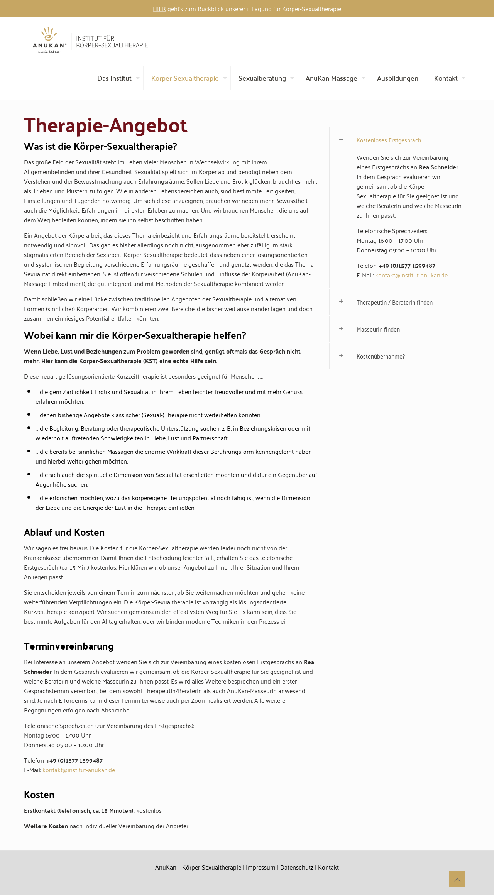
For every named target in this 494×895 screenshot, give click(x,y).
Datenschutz (296, 866)
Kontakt (328, 866)
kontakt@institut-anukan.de (78, 769)
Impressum (261, 866)
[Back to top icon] (457, 879)
